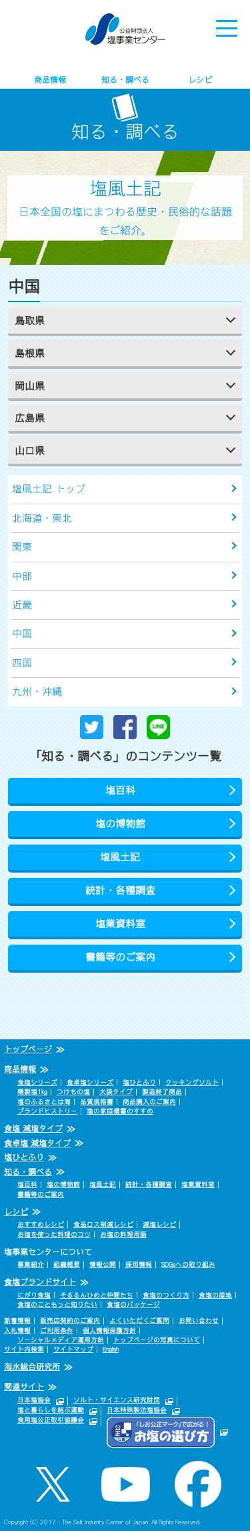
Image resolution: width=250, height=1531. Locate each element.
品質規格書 (96, 1102)
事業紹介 (30, 1264)
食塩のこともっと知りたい (57, 1305)
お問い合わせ (199, 1321)
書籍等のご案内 (120, 957)
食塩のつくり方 (166, 1295)
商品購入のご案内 (149, 1102)
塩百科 (120, 790)
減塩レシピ (159, 1224)
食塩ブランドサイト (40, 1282)
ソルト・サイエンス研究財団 (116, 1400)
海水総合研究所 (32, 1367)
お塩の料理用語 (123, 1234)
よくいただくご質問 (139, 1321)
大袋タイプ (116, 1092)
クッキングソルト (192, 1082)
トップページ (28, 1049)
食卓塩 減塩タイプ (37, 1143)
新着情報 (17, 1321)
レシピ (200, 80)
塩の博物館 (120, 824)
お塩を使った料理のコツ (54, 1234)
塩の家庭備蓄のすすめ (120, 1111)
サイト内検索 (24, 1349)
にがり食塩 (34, 1295)
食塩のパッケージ (133, 1305)
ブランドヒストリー (47, 1111)
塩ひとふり (139, 1082)
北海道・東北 (42, 518)
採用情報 (138, 1264)
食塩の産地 (215, 1295)
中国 (22, 633)
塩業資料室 (120, 924)
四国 (22, 663)
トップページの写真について (156, 1340)
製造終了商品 (162, 1092)
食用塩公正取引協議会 (50, 1420)
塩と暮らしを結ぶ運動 (50, 1410)
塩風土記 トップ (48, 489)
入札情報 (17, 1331)
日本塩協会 (34, 1400)
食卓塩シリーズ (90, 1082)
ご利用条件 (56, 1331)
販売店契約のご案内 (70, 1321)
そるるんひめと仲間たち (96, 1295)
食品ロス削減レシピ (103, 1224)
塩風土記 (120, 857)
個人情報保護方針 (109, 1331)
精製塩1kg (32, 1092)
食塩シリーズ (37, 1082)
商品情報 (50, 80)
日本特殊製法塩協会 (137, 1410)
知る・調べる (125, 80)
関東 (22, 547)
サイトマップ (73, 1349)
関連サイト (24, 1387)
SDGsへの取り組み (188, 1264)
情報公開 (102, 1264)
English (111, 1349)
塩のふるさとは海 (44, 1102)
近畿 (22, 605)
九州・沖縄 (37, 691)
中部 (22, 576)
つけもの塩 (73, 1092)
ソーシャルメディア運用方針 (60, 1340)
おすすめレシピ (40, 1224)
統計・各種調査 (120, 890)
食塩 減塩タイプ (33, 1129)
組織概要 (66, 1264)
